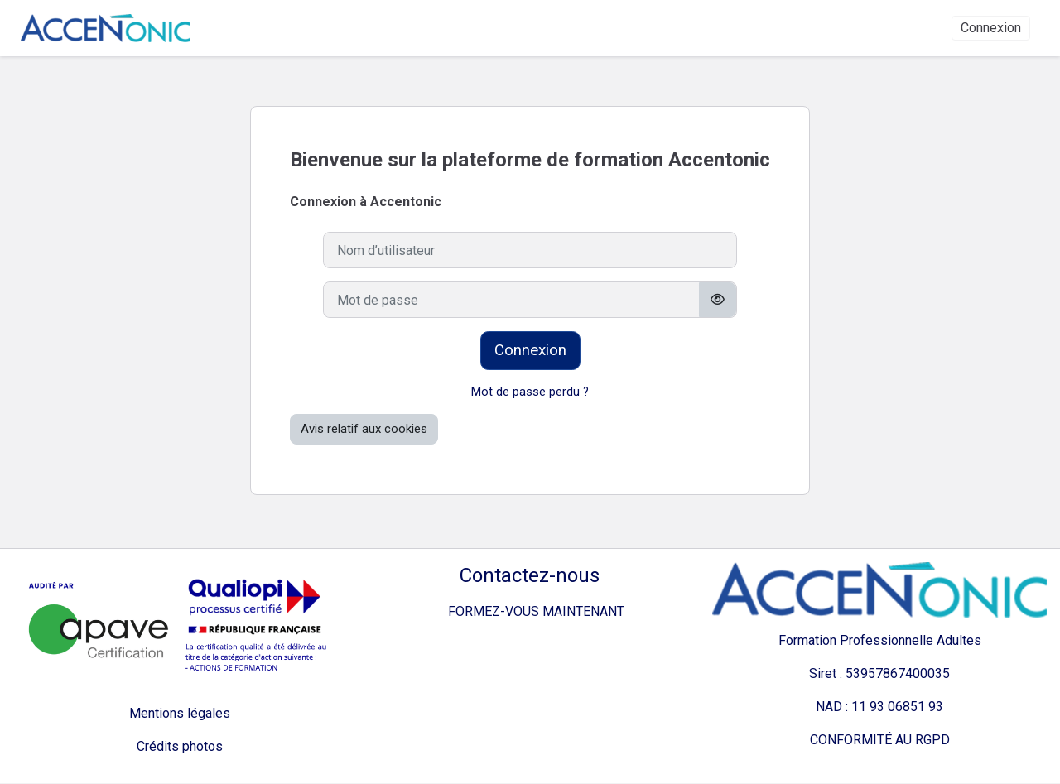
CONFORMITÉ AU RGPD (880, 740)
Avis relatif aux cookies (364, 429)
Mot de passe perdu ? (530, 392)
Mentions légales (179, 714)
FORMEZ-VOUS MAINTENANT (529, 612)
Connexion (991, 28)
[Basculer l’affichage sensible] (717, 299)
